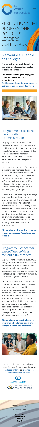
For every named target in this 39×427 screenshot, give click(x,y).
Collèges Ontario (11, 370)
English (19, 421)
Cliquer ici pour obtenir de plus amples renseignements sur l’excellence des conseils (19, 233)
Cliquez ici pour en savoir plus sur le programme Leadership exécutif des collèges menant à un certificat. (18, 323)
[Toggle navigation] (34, 9)
